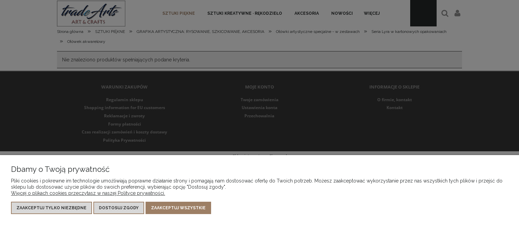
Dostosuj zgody (119, 207)
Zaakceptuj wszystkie (178, 207)
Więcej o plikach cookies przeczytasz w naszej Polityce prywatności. (88, 193)
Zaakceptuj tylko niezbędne (51, 207)
